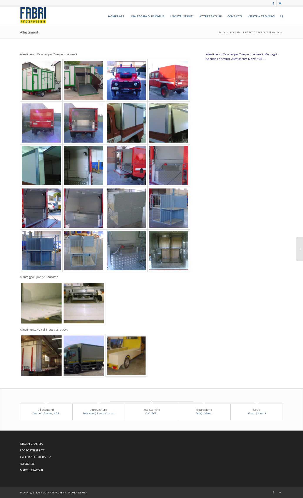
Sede (256, 410)
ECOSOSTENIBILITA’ (32, 450)
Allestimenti (29, 32)
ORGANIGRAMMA (31, 444)
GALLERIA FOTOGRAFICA (251, 32)
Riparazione (204, 410)
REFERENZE (27, 464)
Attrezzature (98, 410)
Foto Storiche (151, 410)
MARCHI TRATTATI (31, 470)
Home (230, 32)
